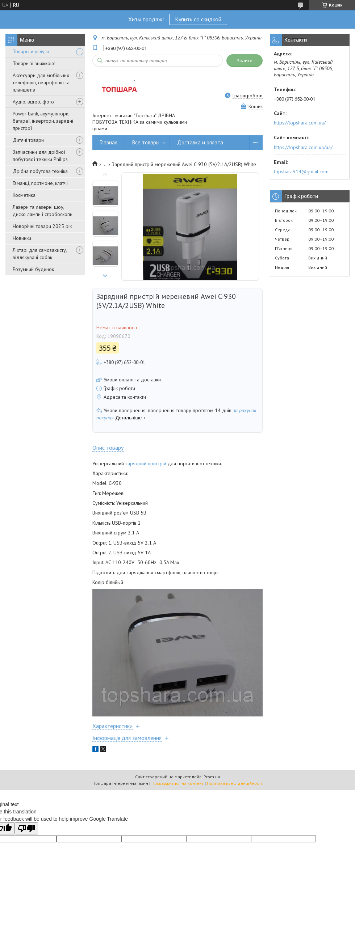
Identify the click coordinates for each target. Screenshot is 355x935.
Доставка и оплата (200, 142)
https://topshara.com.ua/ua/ (303, 147)
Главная (108, 142)
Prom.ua (212, 776)
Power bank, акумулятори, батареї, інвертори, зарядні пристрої (43, 120)
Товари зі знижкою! (34, 63)
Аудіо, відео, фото (33, 101)
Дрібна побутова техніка (40, 171)
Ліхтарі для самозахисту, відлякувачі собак (40, 254)
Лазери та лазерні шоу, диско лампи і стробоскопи (42, 210)
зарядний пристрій (145, 463)
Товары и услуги (31, 51)
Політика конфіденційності (234, 783)
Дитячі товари (28, 140)
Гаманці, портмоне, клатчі (40, 183)
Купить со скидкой (198, 19)
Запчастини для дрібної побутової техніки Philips (40, 155)
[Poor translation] (26, 828)
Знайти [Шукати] (244, 60)
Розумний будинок (33, 269)
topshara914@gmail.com (301, 171)
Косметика (24, 195)
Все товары (145, 142)
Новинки (22, 238)
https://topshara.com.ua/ (300, 122)
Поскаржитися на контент (177, 783)
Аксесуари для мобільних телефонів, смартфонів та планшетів (41, 82)
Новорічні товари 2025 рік (42, 226)
